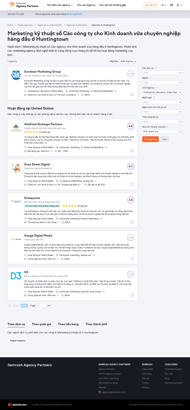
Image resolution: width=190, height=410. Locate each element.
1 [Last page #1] (50, 305)
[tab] (16, 324)
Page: (33, 305)
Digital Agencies (25, 25)
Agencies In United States (50, 25)
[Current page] (41, 306)
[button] (163, 5)
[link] (86, 5)
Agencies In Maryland (76, 25)
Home (10, 25)
